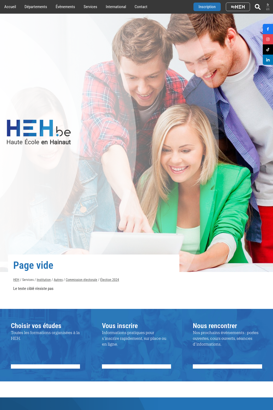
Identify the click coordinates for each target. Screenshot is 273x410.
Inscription (207, 6)
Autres (58, 280)
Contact (141, 6)
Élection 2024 (109, 280)
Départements (36, 6)
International (116, 6)
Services (90, 6)
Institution (44, 280)
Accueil (10, 6)
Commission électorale (81, 280)
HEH (16, 280)
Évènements (65, 6)
